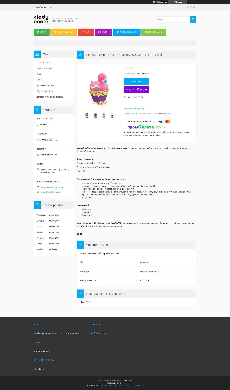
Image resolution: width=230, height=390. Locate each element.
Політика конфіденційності (134, 386)
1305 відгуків (161, 2)
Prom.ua (128, 380)
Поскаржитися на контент (110, 386)
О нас (86, 32)
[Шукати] (193, 19)
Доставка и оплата (127, 32)
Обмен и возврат (45, 91)
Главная (41, 32)
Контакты (103, 32)
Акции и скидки (154, 32)
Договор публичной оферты (50, 97)
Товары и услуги (63, 32)
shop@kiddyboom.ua (50, 192)
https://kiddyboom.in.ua (52, 187)
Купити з (138, 89)
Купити (138, 81)
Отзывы (40, 80)
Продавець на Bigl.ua (115, 383)
